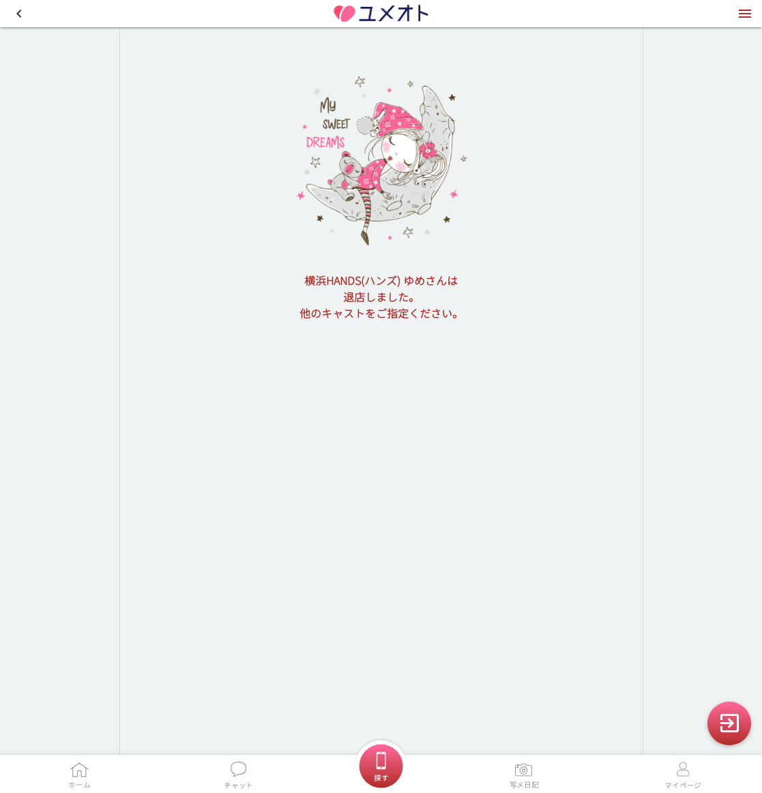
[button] (19, 13)
